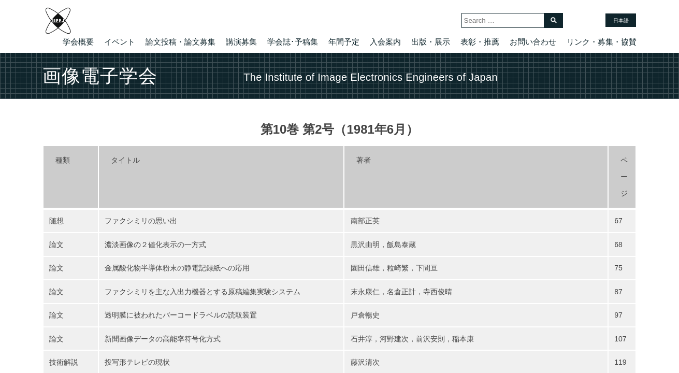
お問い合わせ (533, 41)
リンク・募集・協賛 (602, 41)
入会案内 (385, 41)
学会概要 (78, 41)
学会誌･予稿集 (292, 41)
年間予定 (343, 41)
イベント (119, 41)
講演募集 (241, 41)
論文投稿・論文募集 (180, 41)
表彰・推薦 (479, 41)
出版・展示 (430, 41)
